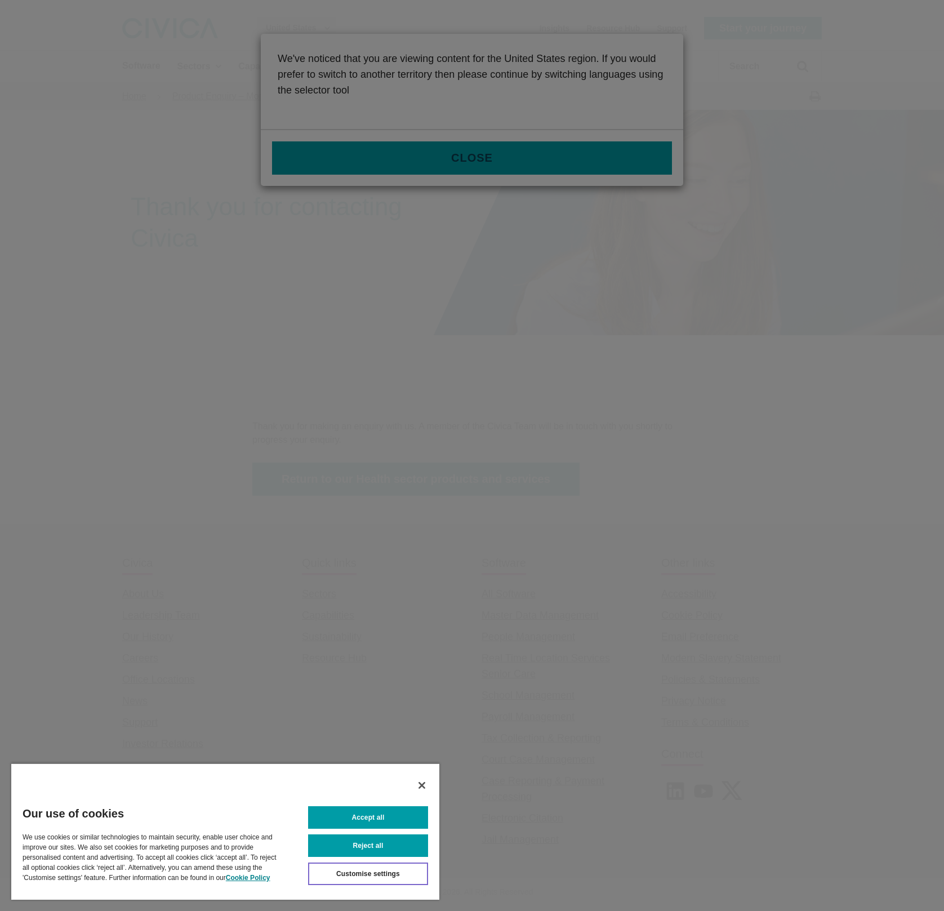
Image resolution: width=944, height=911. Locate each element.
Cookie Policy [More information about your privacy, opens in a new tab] (248, 878)
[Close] (421, 785)
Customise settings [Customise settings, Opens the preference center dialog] (368, 874)
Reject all (368, 846)
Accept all (368, 817)
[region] (225, 831)
